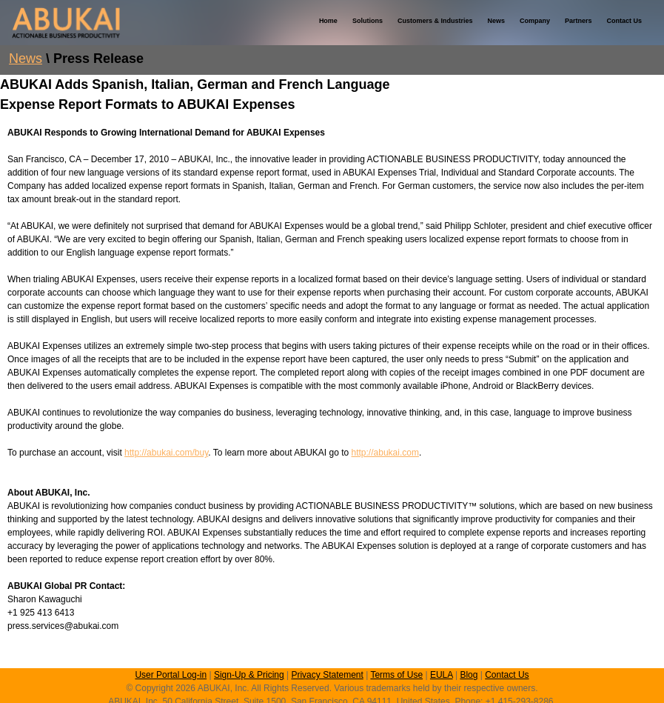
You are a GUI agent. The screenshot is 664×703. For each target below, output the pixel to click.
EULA (441, 675)
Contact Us (624, 20)
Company (535, 20)
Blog (468, 675)
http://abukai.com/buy (166, 452)
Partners (578, 20)
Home (328, 20)
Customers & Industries (435, 20)
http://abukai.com (385, 452)
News (496, 20)
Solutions (367, 20)
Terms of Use (396, 675)
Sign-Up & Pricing (249, 675)
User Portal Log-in (171, 675)
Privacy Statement (327, 675)
